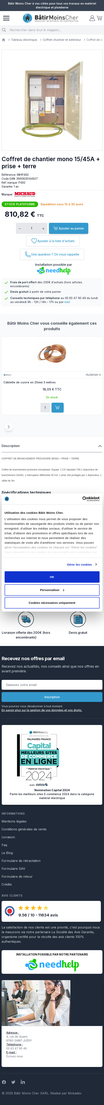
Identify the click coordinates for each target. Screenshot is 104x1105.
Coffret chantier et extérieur (62, 39)
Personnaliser (52, 589)
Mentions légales (14, 821)
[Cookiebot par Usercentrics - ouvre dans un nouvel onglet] (82, 498)
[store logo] (50, 18)
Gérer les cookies (79, 564)
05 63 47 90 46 (75, 298)
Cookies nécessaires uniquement (52, 602)
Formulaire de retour (17, 876)
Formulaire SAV (13, 869)
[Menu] (6, 18)
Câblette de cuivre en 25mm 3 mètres (29, 382)
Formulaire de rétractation (21, 861)
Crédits (7, 884)
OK (52, 577)
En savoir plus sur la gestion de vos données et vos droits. (42, 710)
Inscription (52, 697)
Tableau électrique (24, 39)
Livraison (8, 837)
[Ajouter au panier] (58, 408)
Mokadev (75, 1093)
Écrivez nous (14, 1056)
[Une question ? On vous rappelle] (52, 254)
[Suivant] (9, 427)
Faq (4, 845)
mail (67, 302)
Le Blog (7, 853)
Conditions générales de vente (24, 829)
